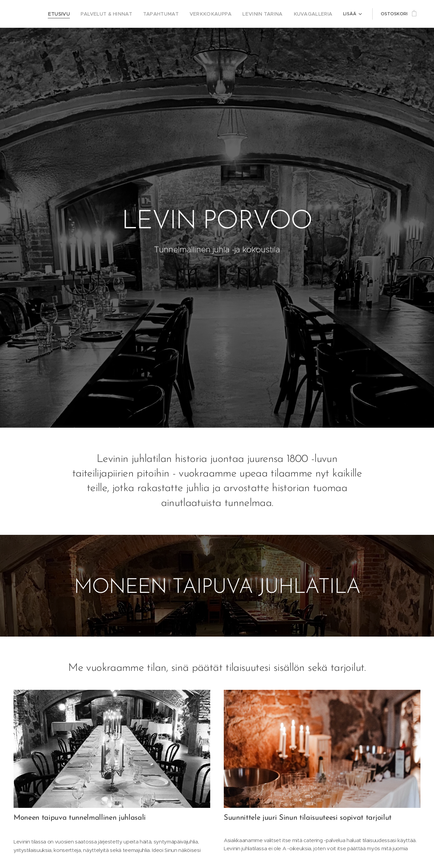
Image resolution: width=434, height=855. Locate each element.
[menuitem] (80, 13)
